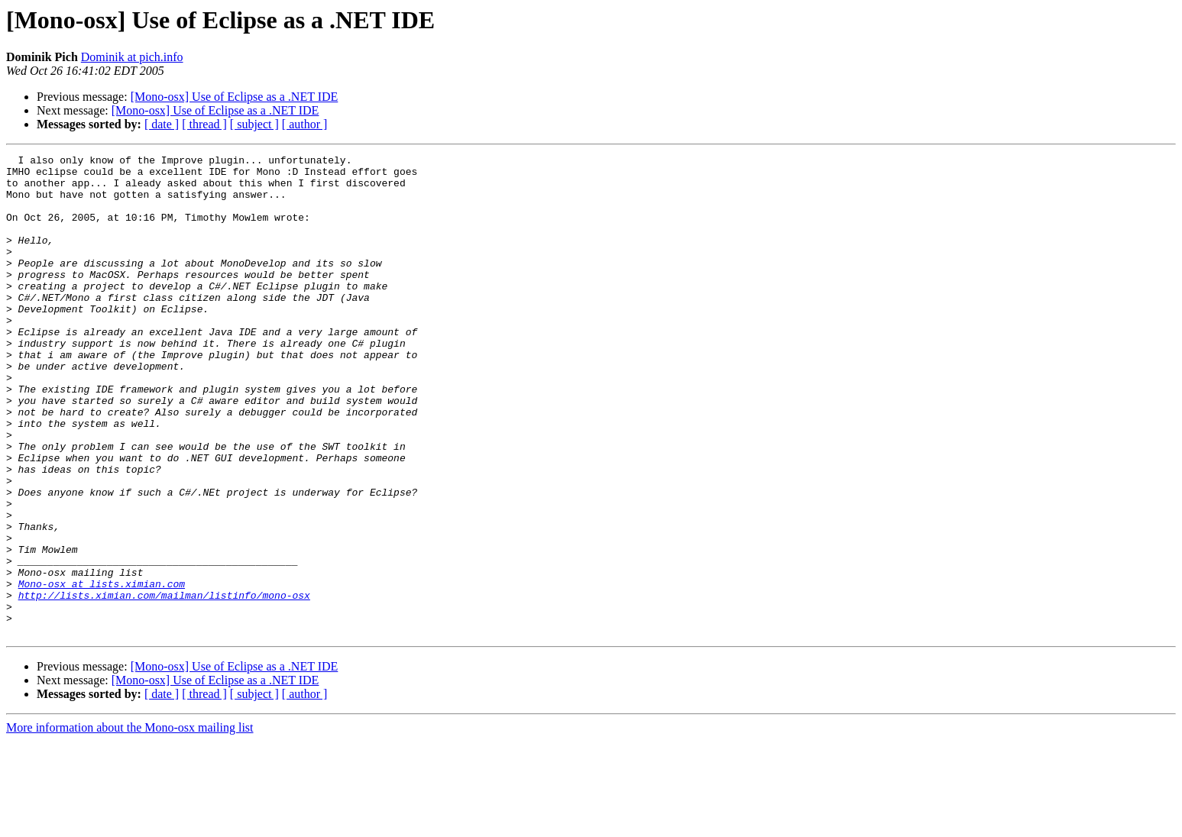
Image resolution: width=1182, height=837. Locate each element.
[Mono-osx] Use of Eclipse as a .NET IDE (234, 96)
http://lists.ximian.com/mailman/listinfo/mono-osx (164, 684)
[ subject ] (254, 124)
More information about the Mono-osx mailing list (130, 823)
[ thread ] (204, 124)
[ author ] (305, 124)
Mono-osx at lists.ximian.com (101, 670)
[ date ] (161, 124)
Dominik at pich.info (132, 56)
